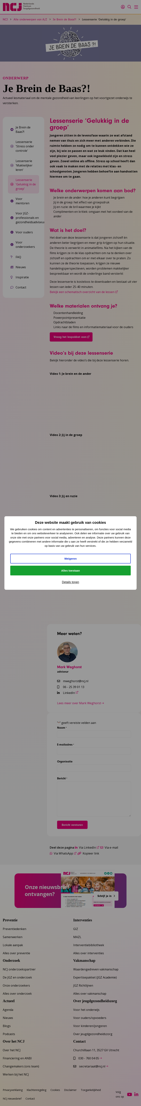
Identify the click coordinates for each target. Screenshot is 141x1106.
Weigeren (70, 558)
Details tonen (70, 582)
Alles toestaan (70, 570)
